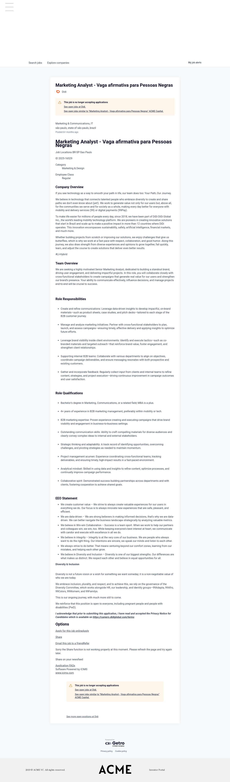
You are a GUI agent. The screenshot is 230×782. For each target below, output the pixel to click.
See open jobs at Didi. (75, 106)
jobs (35, 62)
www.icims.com (64, 672)
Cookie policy (121, 751)
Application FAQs (65, 665)
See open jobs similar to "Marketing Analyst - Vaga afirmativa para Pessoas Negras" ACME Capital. (114, 111)
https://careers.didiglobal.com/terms (113, 617)
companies (58, 62)
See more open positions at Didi (82, 716)
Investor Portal (157, 770)
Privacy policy (107, 751)
